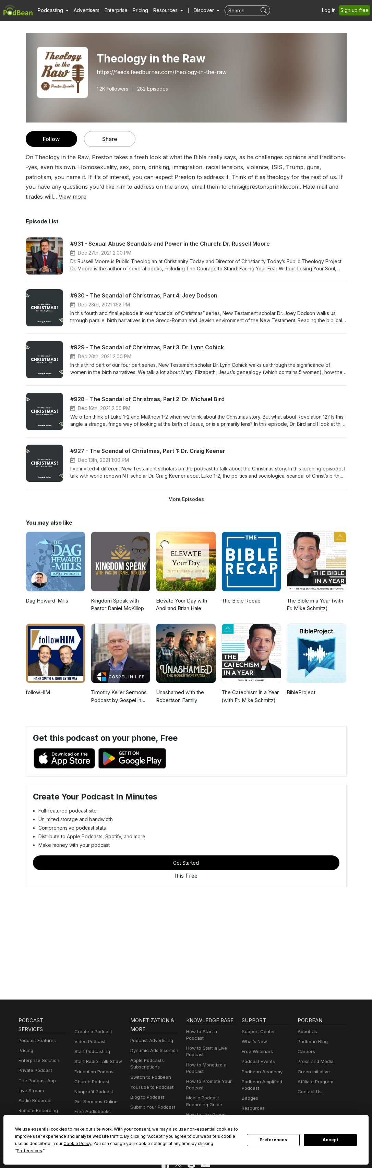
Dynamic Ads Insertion (152, 1040)
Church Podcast (90, 1072)
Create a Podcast (91, 1022)
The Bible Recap (240, 591)
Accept (330, 1143)
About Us (307, 1022)
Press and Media (315, 1052)
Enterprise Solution (38, 1050)
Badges (249, 1088)
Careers (306, 1041)
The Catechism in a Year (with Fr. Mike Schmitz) (249, 686)
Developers (141, 1117)
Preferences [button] (171, 1150)
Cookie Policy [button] (34, 1150)
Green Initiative (313, 1062)
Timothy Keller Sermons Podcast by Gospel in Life (120, 686)
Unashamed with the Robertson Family (179, 686)
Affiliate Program (314, 1072)
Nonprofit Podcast (92, 1082)
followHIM (37, 682)
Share (109, 139)
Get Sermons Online (94, 1092)
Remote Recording (37, 1100)
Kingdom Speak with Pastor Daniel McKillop (117, 594)
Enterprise (112, 10)
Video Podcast (89, 1032)
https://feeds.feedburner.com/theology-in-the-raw (156, 72)
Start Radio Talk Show (96, 1052)
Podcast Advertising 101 (210, 1115)
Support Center (257, 1022)
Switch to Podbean (149, 1067)
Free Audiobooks (91, 1102)
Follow (51, 139)
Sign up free (356, 10)
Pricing (135, 10)
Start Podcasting (91, 1041)
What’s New (254, 1032)
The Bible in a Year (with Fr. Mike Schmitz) (314, 594)
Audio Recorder (34, 1091)
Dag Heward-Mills (46, 591)
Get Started (186, 852)
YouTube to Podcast (150, 1077)
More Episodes (186, 489)
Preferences (273, 1143)
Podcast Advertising (150, 1030)
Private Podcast (34, 1061)
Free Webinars (256, 1041)
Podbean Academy (261, 1062)
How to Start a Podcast (209, 1022)
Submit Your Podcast (151, 1097)
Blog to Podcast (146, 1087)
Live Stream (31, 1081)
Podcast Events (257, 1052)
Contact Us (309, 1082)
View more (279, 186)
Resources (252, 1098)
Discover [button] (197, 10)
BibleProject (300, 682)
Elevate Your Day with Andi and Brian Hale (181, 594)
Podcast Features (36, 1030)
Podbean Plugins (147, 1107)
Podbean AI (30, 1111)
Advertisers (84, 10)
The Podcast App (36, 1071)
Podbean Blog (312, 1032)
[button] (52, 10)
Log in (331, 10)
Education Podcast (93, 1062)
